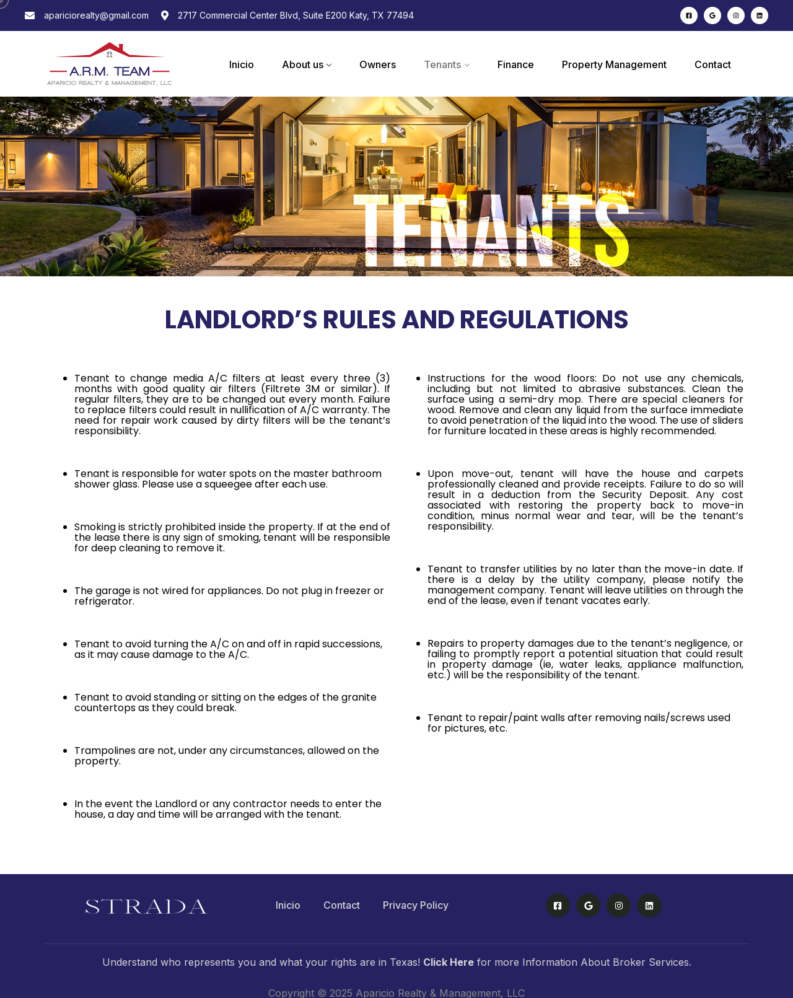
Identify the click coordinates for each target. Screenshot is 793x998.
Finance (515, 64)
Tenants (442, 64)
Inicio (241, 64)
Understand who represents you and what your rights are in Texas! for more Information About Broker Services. (396, 962)
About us (302, 64)
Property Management (614, 64)
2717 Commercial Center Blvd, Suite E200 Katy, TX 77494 (296, 15)
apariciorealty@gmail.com (96, 15)
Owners (377, 64)
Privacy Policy (416, 905)
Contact (712, 64)
